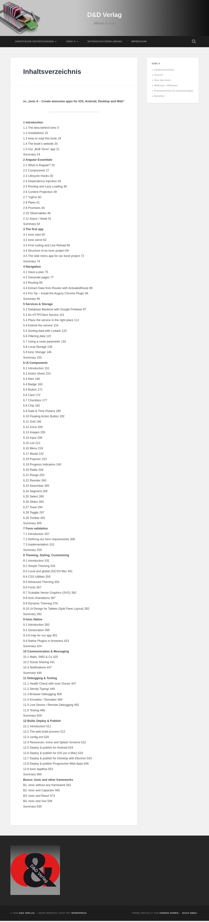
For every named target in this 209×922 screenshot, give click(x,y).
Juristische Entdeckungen (34, 42)
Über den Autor (162, 81)
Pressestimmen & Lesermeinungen (173, 92)
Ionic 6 (70, 42)
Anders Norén (169, 914)
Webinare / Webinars (165, 86)
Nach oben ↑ (190, 914)
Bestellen (159, 97)
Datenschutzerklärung (105, 42)
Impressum (138, 42)
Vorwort (158, 76)
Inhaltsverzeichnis (164, 70)
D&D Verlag (104, 15)
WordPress (79, 914)
